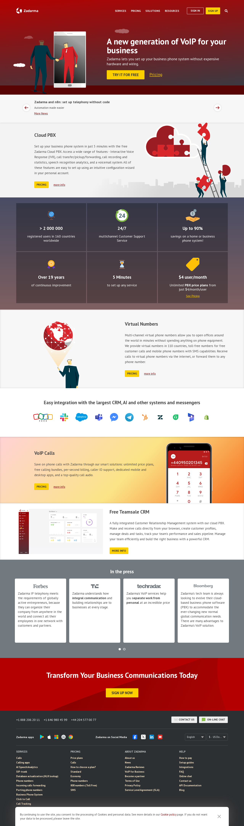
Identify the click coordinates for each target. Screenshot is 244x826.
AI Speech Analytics (27, 767)
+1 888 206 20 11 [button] (28, 720)
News (128, 762)
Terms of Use (132, 781)
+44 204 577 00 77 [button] (83, 720)
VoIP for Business (134, 771)
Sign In (195, 10)
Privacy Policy (132, 785)
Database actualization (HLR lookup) (37, 776)
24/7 (122, 215)
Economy (76, 776)
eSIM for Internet (26, 808)
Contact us (184, 720)
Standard (76, 771)
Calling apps (23, 762)
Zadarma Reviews (134, 767)
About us (130, 758)
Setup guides (186, 762)
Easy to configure (122, 264)
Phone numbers (24, 781)
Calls (19, 758)
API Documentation (190, 785)
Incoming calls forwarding (30, 785)
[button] (120, 649)
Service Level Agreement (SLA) (142, 790)
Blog (181, 790)
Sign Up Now (122, 693)
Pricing (155, 74)
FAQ (181, 771)
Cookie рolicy (168, 818)
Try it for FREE (125, 74)
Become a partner (135, 776)
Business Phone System (29, 794)
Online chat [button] (185, 776)
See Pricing (193, 295)
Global (51, 215)
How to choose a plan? (83, 767)
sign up (213, 11)
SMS (73, 790)
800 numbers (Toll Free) (84, 785)
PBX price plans (196, 285)
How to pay (185, 758)
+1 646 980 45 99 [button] (55, 720)
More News (41, 113)
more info (59, 185)
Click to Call (23, 799)
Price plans (77, 758)
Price (192, 264)
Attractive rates (192, 215)
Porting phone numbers (29, 790)
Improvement (51, 264)
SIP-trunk (21, 771)
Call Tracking (23, 803)
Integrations (186, 767)
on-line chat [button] (213, 720)
